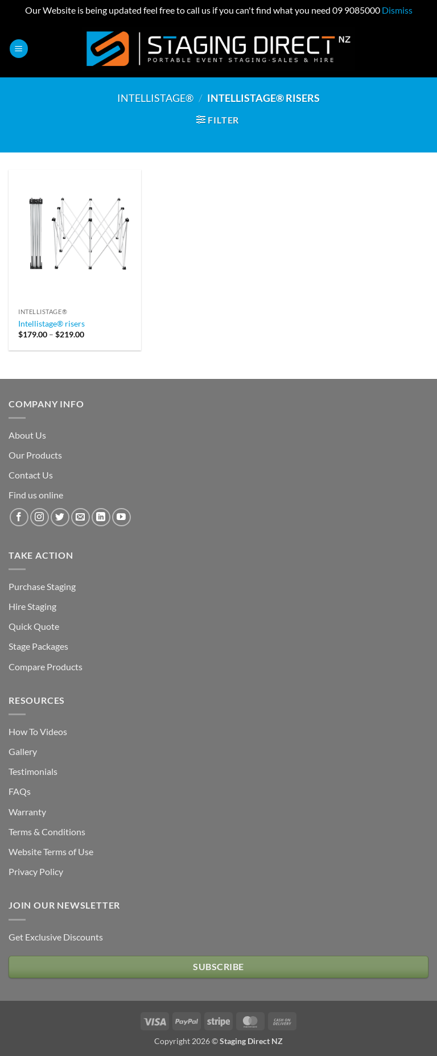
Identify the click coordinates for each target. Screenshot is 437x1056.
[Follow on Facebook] (19, 517)
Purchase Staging (42, 586)
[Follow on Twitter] (60, 517)
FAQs (20, 791)
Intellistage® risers (51, 323)
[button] (19, 48)
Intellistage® (155, 98)
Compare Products (46, 666)
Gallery (23, 751)
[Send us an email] (80, 517)
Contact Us (31, 474)
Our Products (35, 454)
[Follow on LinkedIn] (101, 517)
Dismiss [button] (397, 10)
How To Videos (38, 731)
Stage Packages (38, 646)
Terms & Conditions (47, 831)
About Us (27, 435)
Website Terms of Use (51, 851)
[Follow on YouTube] (121, 517)
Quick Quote (34, 626)
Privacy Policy (36, 871)
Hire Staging (32, 606)
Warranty (27, 811)
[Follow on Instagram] (39, 517)
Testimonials (33, 771)
